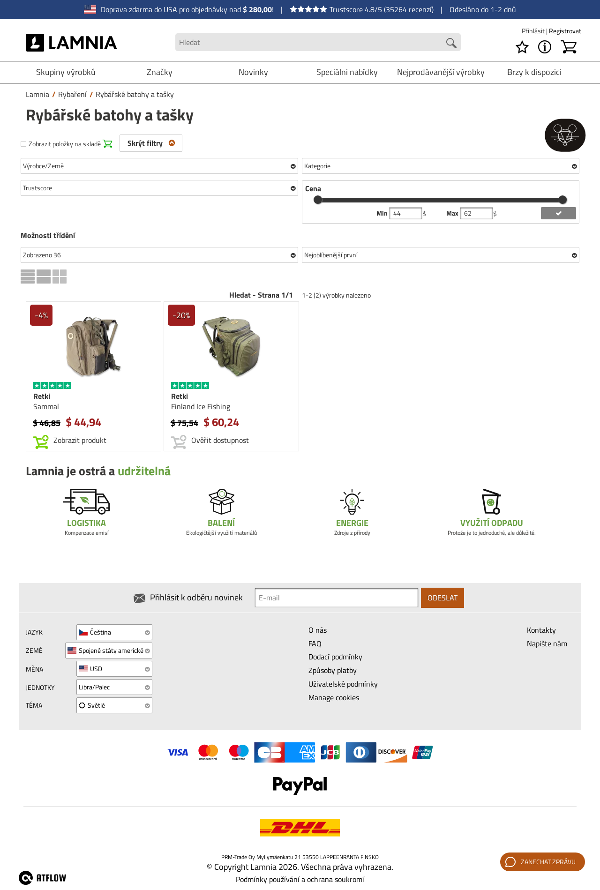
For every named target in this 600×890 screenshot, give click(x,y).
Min (382, 213)
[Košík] (568, 47)
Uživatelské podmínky (343, 683)
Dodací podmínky (335, 656)
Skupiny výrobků (66, 72)
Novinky (253, 72)
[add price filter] (558, 213)
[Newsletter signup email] (337, 597)
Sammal (46, 406)
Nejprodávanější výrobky (441, 72)
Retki (41, 396)
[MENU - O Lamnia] (545, 47)
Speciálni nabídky (347, 72)
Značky (159, 72)
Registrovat (565, 31)
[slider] (318, 199)
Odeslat (443, 597)
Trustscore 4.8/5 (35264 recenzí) (362, 9)
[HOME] (72, 42)
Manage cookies (333, 697)
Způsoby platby (332, 670)
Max (453, 213)
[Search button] (451, 43)
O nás (317, 630)
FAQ (315, 643)
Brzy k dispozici (534, 72)
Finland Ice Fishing (200, 406)
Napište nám (547, 643)
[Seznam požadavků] (522, 47)
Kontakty (541, 630)
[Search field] (317, 42)
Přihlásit (534, 31)
